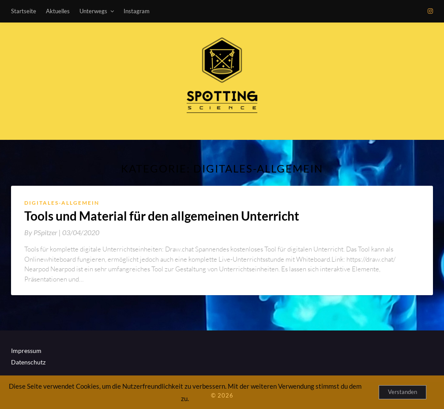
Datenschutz (28, 362)
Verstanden (402, 391)
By (43, 232)
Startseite (23, 11)
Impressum (26, 350)
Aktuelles (58, 11)
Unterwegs (93, 11)
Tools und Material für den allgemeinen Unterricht (161, 215)
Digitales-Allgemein (61, 202)
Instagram (137, 11)
